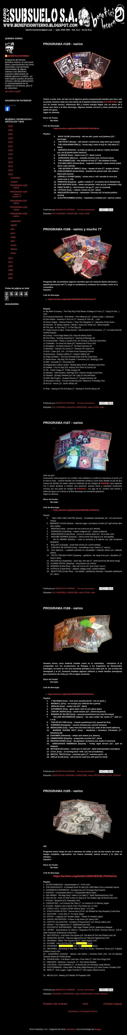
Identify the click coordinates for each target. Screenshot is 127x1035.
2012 (10, 258)
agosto (14, 225)
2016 (10, 162)
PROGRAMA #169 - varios (63, 44)
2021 (10, 146)
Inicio (85, 1004)
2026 (10, 126)
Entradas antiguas (112, 1004)
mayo (13, 237)
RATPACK (81, 489)
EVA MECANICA (111, 102)
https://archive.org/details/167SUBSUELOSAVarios (76, 510)
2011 (10, 262)
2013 (10, 174)
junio (13, 233)
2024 (10, 134)
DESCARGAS (58, 775)
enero (13, 253)
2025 (10, 130)
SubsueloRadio (10, 105)
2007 (10, 278)
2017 (10, 158)
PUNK (87, 213)
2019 (10, 150)
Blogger (98, 1029)
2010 (10, 266)
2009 (10, 270)
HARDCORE (72, 213)
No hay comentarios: (86, 209)
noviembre (16, 178)
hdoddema (70, 1029)
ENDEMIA (105, 483)
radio (102, 407)
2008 (10, 274)
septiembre (16, 221)
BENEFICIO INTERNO (18, 56)
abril (13, 241)
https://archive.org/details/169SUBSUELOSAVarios (76, 128)
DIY (53, 213)
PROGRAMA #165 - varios (63, 791)
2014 (10, 170)
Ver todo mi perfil (12, 91)
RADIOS (117, 775)
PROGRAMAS (99, 775)
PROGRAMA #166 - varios (63, 608)
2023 (10, 138)
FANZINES (61, 213)
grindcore (71, 407)
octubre (14, 182)
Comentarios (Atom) (88, 1011)
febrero (14, 249)
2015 (10, 166)
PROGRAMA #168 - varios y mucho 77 (72, 229)
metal (81, 213)
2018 (10, 154)
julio (13, 229)
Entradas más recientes (55, 1004)
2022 (10, 142)
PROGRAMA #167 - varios (63, 423)
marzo (14, 245)
